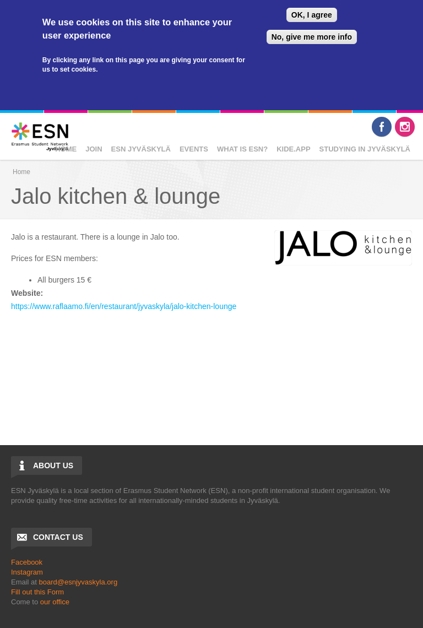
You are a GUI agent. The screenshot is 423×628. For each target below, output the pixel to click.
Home (66, 149)
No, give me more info (312, 37)
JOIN (93, 149)
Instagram (405, 127)
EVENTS (194, 149)
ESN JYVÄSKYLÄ (141, 149)
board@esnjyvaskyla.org (78, 582)
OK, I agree (311, 14)
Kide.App (293, 149)
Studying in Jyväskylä (364, 149)
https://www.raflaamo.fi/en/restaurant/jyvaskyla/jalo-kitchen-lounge (123, 306)
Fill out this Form (37, 592)
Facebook (382, 127)
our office (54, 602)
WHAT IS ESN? (242, 149)
